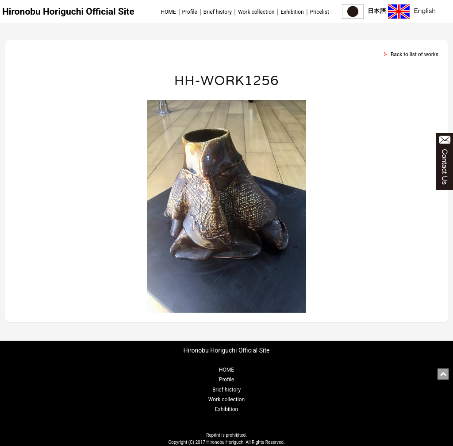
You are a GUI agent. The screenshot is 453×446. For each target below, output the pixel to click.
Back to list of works (414, 54)
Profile (189, 12)
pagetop (443, 374)
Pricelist (319, 12)
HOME (168, 12)
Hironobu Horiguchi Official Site (68, 11)
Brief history (217, 12)
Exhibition (291, 12)
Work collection (256, 12)
